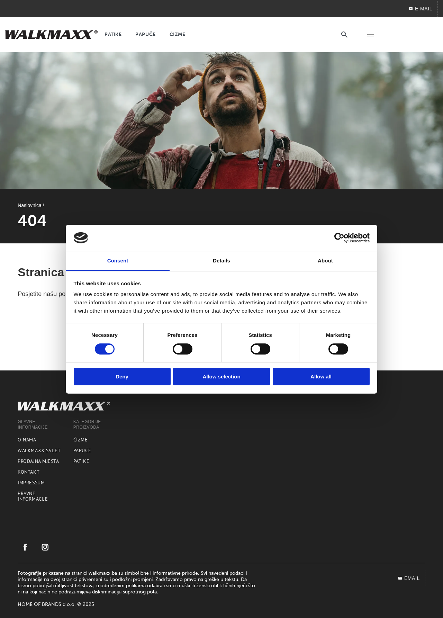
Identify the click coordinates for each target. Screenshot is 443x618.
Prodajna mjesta (38, 461)
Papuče (82, 450)
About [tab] (325, 260)
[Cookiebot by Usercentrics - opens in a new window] (339, 238)
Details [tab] (221, 260)
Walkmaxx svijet (39, 450)
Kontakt (28, 472)
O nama (27, 440)
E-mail (420, 8)
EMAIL (409, 578)
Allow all (321, 376)
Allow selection (221, 376)
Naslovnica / (31, 205)
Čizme (80, 440)
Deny (122, 376)
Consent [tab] (117, 260)
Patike (81, 461)
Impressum (31, 483)
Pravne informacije (33, 496)
